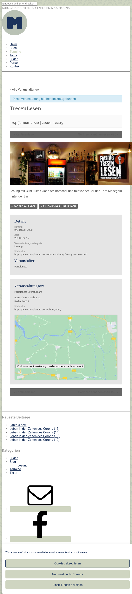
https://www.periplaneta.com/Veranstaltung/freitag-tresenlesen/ (50, 254)
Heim (13, 44)
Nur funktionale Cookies (67, 574)
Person (14, 63)
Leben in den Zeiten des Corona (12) (35, 440)
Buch (13, 48)
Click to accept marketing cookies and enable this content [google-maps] (50, 366)
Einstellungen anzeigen (67, 584)
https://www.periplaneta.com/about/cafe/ (37, 309)
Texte (13, 55)
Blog (13, 462)
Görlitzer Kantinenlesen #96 (98, 134)
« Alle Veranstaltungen (25, 89)
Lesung (18, 246)
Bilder (14, 59)
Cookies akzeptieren (67, 563)
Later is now (18, 425)
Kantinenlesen (24, 134)
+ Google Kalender (23, 206)
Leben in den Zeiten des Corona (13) (35, 436)
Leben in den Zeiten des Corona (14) (35, 432)
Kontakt (15, 66)
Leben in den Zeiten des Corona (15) (35, 429)
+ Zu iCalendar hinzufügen (58, 206)
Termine (15, 51)
